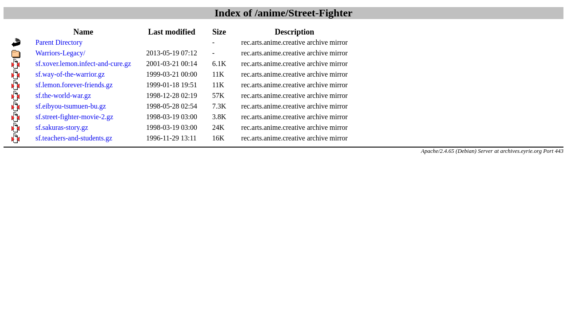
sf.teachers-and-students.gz (73, 138)
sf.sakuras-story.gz (61, 127)
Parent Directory (58, 42)
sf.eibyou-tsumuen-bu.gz (70, 106)
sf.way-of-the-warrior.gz (70, 74)
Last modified (171, 31)
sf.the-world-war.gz (63, 95)
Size (219, 31)
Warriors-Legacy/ (60, 53)
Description (294, 31)
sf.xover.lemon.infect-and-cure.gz (83, 63)
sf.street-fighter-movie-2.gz (74, 117)
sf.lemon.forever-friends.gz (74, 85)
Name (83, 31)
